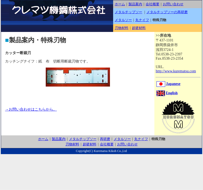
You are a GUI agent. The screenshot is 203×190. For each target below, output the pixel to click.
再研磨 (105, 139)
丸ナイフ (142, 20)
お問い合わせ (173, 4)
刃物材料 (121, 28)
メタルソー (123, 20)
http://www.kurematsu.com (176, 71)
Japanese (168, 84)
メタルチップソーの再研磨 (167, 12)
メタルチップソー (128, 12)
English (167, 93)
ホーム (120, 4)
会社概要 (152, 4)
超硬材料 (139, 28)
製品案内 (135, 4)
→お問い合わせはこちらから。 (31, 109)
